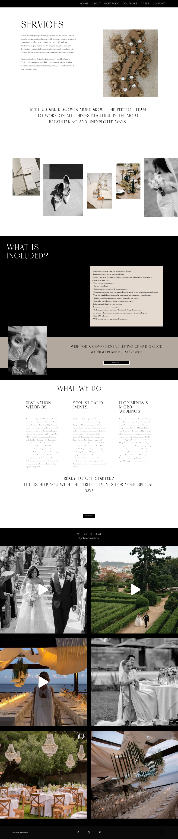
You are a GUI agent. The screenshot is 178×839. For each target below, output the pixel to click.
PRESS (145, 4)
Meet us (43, 111)
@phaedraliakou (89, 538)
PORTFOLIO (111, 4)
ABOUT (96, 4)
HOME (84, 4)
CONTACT (159, 4)
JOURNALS (130, 4)
